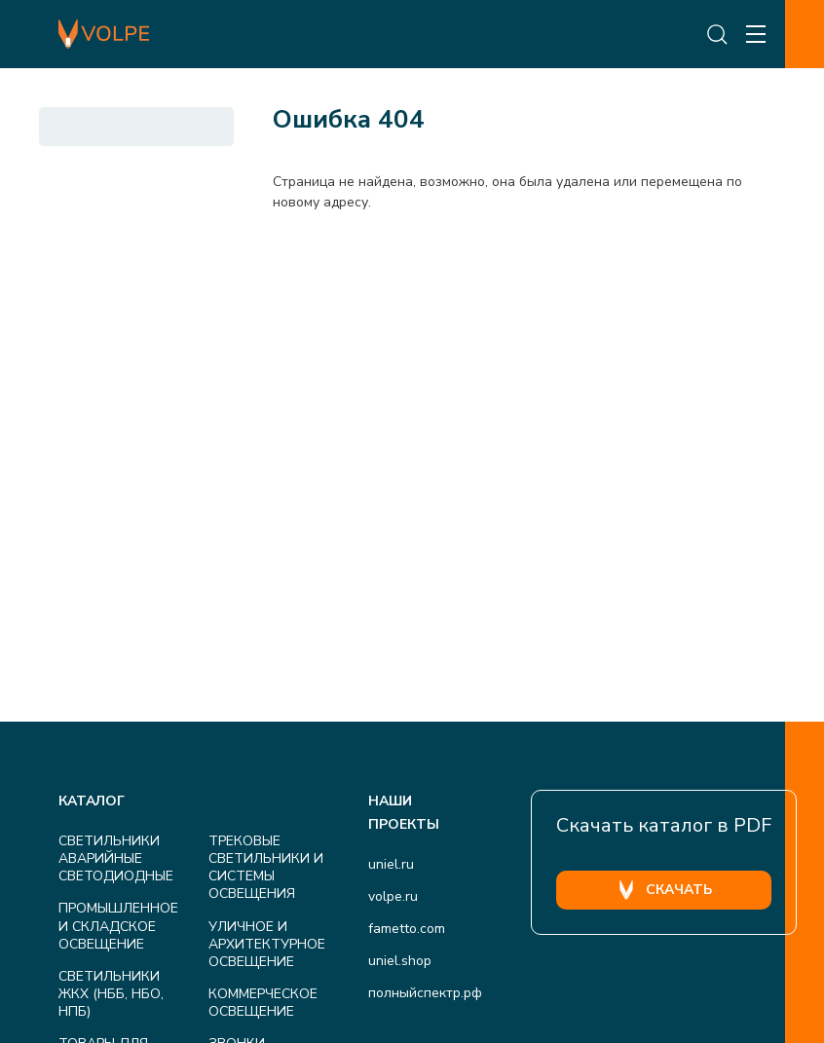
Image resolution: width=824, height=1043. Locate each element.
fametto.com (406, 928)
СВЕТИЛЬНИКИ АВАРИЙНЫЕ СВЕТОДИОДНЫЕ (115, 858)
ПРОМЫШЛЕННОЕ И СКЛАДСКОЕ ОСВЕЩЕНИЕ (118, 925)
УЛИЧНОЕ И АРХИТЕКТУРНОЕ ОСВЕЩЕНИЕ (266, 944)
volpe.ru (393, 896)
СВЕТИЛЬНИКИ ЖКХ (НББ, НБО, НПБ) (111, 994)
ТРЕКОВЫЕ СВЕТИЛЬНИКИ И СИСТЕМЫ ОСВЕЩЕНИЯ (265, 868)
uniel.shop (399, 960)
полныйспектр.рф (425, 993)
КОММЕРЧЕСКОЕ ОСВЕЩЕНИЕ (263, 1003)
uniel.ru (391, 864)
